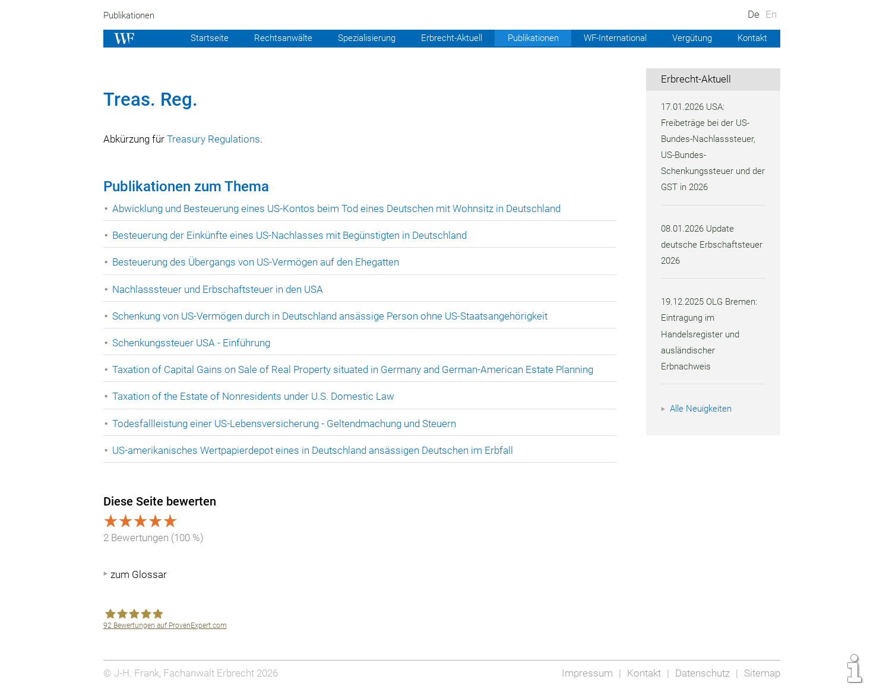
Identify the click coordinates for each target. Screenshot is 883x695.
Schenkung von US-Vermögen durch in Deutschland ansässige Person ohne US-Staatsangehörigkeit (334, 316)
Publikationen (131, 15)
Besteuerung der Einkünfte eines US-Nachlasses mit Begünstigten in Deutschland (294, 235)
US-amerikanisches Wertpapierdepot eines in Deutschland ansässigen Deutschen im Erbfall (316, 450)
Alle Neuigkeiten (702, 408)
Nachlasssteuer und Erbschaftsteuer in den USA (219, 289)
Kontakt (751, 38)
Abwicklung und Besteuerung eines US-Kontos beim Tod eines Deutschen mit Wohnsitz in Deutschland (341, 208)
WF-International (610, 38)
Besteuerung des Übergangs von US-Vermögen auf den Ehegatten (259, 262)
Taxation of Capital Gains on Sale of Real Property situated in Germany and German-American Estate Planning (357, 369)
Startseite (190, 38)
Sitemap (761, 673)
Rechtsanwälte (265, 38)
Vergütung (690, 38)
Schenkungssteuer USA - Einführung (192, 343)
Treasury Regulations (216, 139)
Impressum (583, 673)
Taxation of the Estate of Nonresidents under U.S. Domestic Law (255, 396)
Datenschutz (700, 673)
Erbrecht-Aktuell (439, 38)
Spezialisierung (351, 38)
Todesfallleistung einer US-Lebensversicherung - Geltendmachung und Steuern (287, 423)
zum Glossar (138, 574)
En (770, 14)
